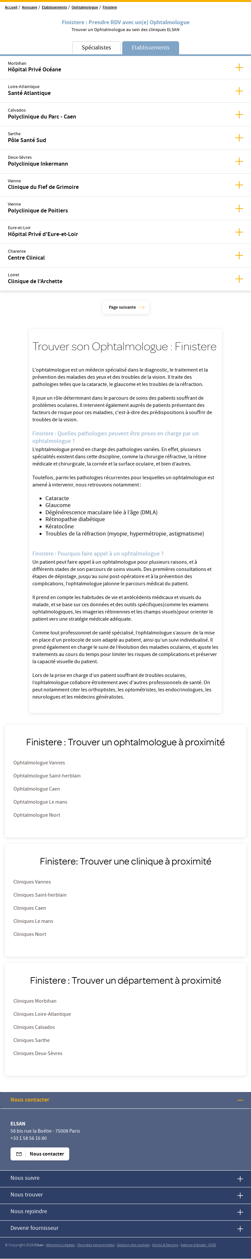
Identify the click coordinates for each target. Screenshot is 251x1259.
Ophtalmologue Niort (36, 816)
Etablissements (54, 8)
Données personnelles (95, 1245)
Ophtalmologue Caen (36, 790)
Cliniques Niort (29, 935)
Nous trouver (26, 1195)
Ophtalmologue (85, 8)
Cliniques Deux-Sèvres (37, 1054)
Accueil (11, 8)
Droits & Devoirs (165, 1245)
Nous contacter (29, 1100)
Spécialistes (96, 48)
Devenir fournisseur (34, 1228)
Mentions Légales (60, 1245)
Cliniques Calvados (34, 1028)
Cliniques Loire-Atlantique (42, 1015)
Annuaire (29, 8)
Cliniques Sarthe (31, 1041)
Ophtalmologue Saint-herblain (47, 776)
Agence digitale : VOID (198, 1245)
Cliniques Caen (29, 909)
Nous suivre (25, 1178)
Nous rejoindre (28, 1212)
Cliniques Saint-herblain (40, 896)
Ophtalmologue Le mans (40, 803)
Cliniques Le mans (33, 922)
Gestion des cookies (133, 1245)
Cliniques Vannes (32, 882)
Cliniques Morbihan (35, 1002)
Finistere (110, 8)
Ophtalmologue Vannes (39, 763)
